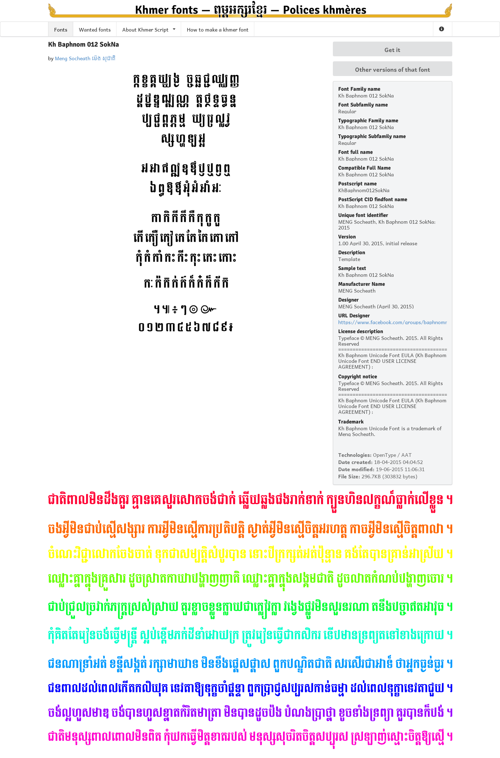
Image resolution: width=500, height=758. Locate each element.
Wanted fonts (95, 29)
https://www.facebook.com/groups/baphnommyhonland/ (405, 321)
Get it (392, 49)
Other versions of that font (392, 69)
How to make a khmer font (218, 29)
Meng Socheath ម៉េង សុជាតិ (85, 57)
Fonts (60, 29)
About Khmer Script (148, 29)
